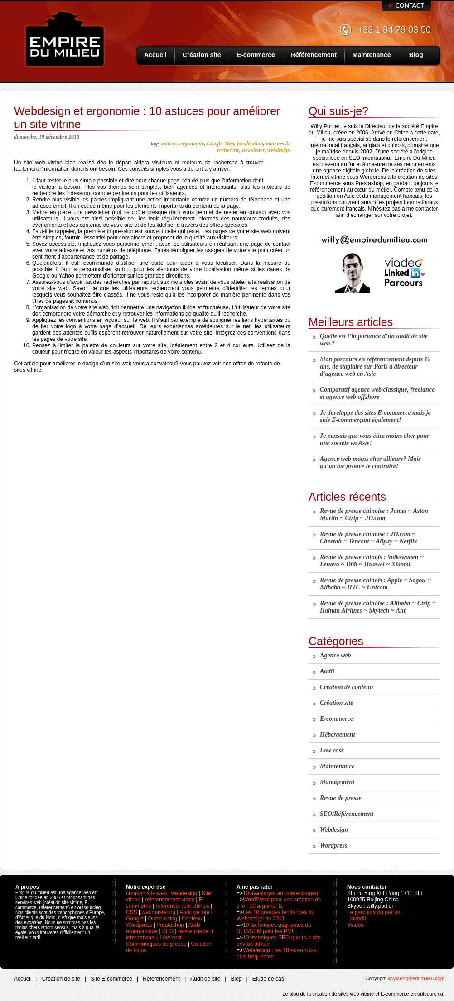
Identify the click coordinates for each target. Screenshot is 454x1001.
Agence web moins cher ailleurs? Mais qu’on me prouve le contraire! (370, 462)
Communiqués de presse (156, 944)
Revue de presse (341, 798)
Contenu (192, 918)
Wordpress (333, 845)
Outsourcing (163, 918)
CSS (131, 912)
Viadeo (355, 925)
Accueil (155, 54)
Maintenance (372, 54)
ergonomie (192, 143)
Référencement (314, 54)
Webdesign (334, 829)
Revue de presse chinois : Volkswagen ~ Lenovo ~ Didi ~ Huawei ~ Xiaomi (372, 561)
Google (135, 918)
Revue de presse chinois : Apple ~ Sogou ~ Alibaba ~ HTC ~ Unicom (375, 584)
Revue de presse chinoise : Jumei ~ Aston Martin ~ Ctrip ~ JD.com (374, 515)
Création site (202, 54)
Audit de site (194, 912)
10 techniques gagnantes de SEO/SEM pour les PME (274, 928)
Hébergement (337, 734)
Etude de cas (268, 979)
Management (337, 782)
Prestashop (170, 925)
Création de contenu (346, 687)
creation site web (146, 893)
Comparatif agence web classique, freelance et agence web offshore (377, 393)
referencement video (169, 899)
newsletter (253, 150)
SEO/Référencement (346, 813)
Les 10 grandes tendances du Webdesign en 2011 (275, 915)
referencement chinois (182, 906)
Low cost (331, 750)
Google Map (220, 143)
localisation (250, 143)
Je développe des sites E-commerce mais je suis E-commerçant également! (375, 416)
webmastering (158, 912)
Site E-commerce (111, 979)
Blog (416, 54)
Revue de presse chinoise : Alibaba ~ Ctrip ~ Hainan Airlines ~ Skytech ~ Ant (378, 607)
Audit (327, 671)
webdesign (278, 150)
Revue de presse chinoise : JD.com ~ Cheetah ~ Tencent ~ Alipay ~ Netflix (368, 538)
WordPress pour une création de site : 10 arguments (279, 902)
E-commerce (256, 54)
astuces (169, 143)
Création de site (61, 979)
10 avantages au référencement (281, 893)
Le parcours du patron (373, 912)
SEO (168, 931)
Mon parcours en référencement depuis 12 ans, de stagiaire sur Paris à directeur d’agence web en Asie (375, 366)
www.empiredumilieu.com (416, 978)
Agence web (335, 655)
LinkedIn (357, 918)
